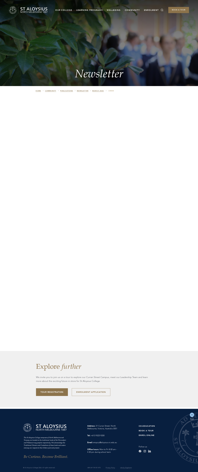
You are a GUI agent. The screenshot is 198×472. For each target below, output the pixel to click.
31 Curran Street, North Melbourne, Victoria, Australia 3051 (102, 427)
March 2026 (98, 91)
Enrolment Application (91, 392)
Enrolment (151, 10)
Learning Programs (89, 10)
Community (132, 10)
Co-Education (147, 426)
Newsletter (82, 91)
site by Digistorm (126, 468)
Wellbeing (114, 10)
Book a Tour (178, 10)
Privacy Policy (110, 468)
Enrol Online (147, 435)
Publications (66, 91)
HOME (38, 91)
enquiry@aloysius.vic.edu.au (105, 442)
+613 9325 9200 (98, 435)
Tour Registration (51, 392)
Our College (63, 10)
